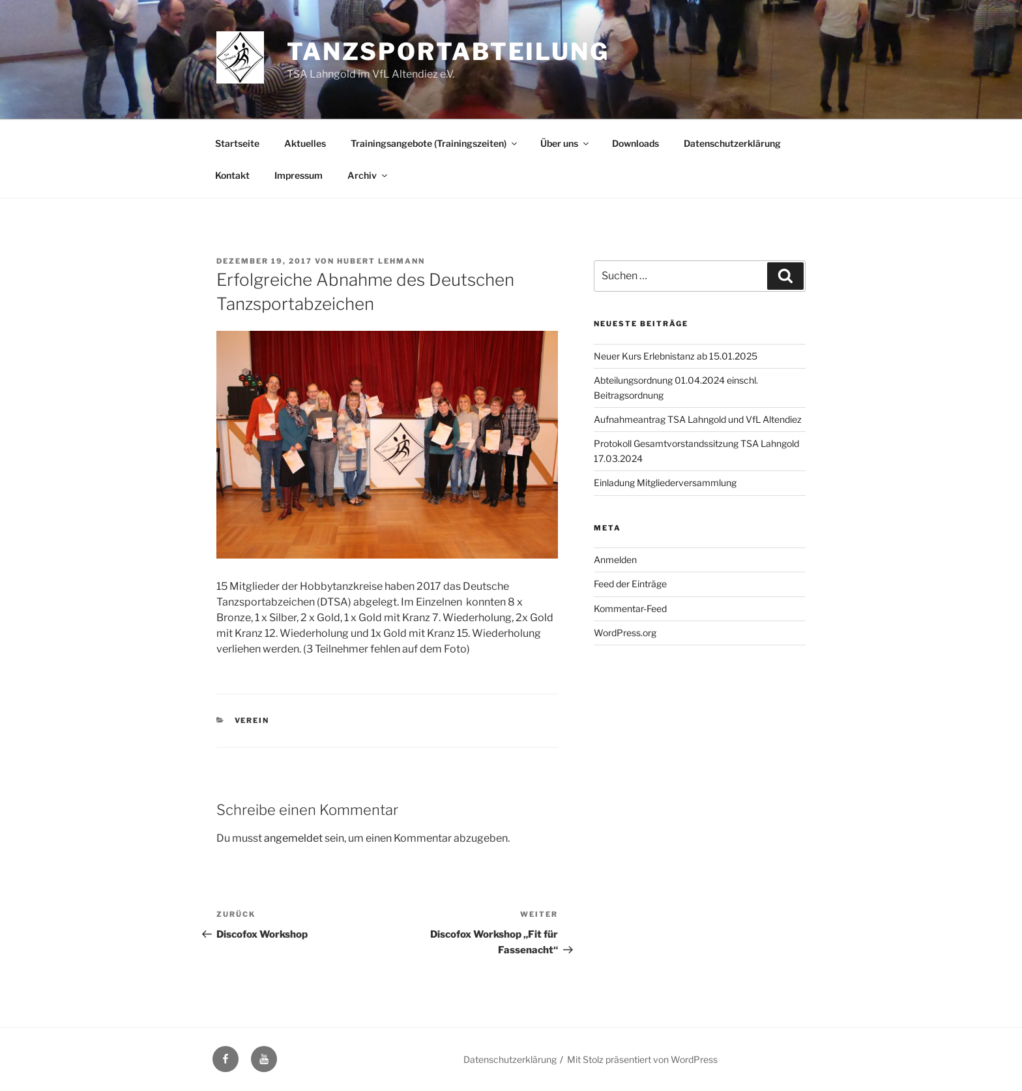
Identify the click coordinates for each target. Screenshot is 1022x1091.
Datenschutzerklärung (732, 143)
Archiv (368, 175)
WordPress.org (625, 632)
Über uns (565, 143)
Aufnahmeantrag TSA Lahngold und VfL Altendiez (698, 419)
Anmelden (615, 559)
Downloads (635, 143)
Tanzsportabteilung (448, 51)
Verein (252, 720)
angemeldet (293, 838)
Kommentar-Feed (630, 608)
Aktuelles (305, 143)
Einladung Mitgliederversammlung (665, 482)
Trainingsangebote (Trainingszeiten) (435, 143)
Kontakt (232, 175)
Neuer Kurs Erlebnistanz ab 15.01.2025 (675, 355)
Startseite (237, 143)
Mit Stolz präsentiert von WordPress (642, 1059)
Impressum (298, 175)
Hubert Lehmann (381, 261)
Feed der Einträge (630, 583)
